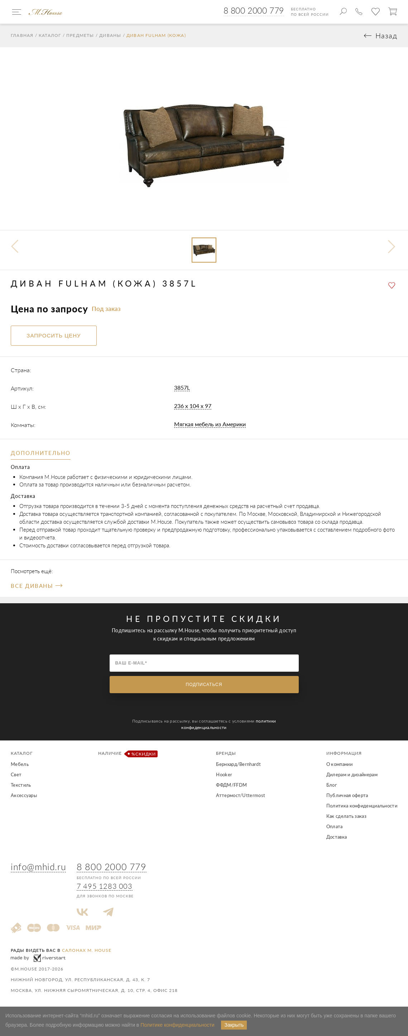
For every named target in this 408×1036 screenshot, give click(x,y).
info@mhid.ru (38, 866)
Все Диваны (36, 585)
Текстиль (21, 785)
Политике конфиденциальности (177, 1025)
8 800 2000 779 (254, 10)
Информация (344, 753)
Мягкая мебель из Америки (210, 424)
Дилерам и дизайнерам (352, 774)
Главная (22, 35)
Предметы (80, 35)
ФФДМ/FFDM (231, 785)
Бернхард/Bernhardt (238, 764)
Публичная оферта (347, 795)
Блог (331, 785)
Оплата (334, 826)
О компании (339, 764)
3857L (182, 387)
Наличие (126, 753)
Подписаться (204, 684)
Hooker (224, 774)
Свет (16, 774)
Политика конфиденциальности (361, 806)
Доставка (336, 837)
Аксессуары (24, 795)
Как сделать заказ (346, 816)
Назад (386, 35)
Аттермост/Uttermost (240, 795)
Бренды (226, 753)
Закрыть (234, 1025)
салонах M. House (86, 950)
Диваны (110, 35)
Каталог (50, 35)
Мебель (20, 764)
